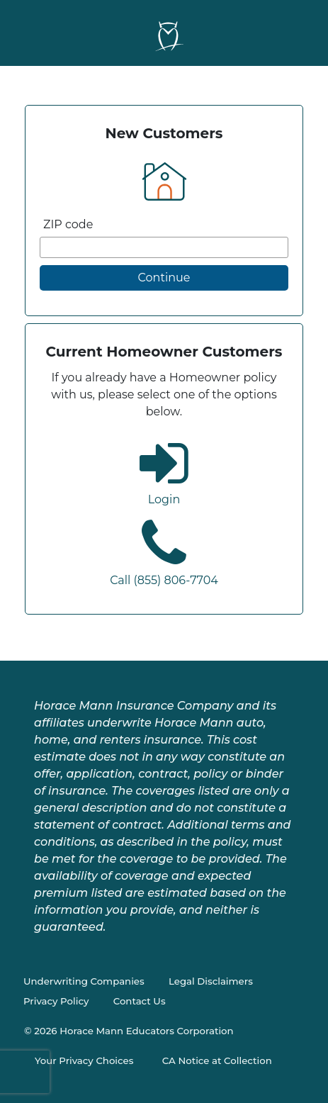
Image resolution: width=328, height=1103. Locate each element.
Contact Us (139, 1001)
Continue (164, 277)
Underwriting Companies (84, 981)
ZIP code (68, 224)
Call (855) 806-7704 (164, 580)
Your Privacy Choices (84, 1060)
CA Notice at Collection (217, 1060)
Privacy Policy (56, 1001)
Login (164, 499)
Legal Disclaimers (211, 981)
